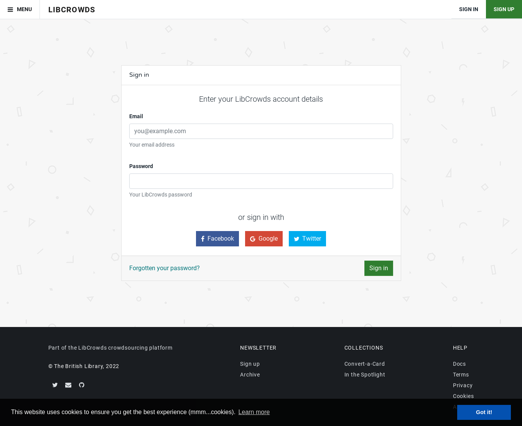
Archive (250, 375)
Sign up (250, 364)
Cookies (463, 396)
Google (264, 238)
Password (141, 166)
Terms (461, 375)
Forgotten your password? (164, 268)
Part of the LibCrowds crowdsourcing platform (110, 348)
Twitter (307, 238)
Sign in (378, 268)
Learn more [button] (254, 412)
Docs (459, 364)
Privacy (463, 385)
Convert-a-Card (364, 364)
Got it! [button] (484, 412)
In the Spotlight (364, 375)
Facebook (217, 238)
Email (136, 116)
